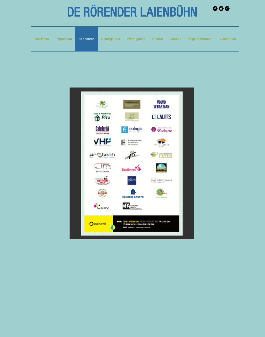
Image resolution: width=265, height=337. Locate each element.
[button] (110, 39)
